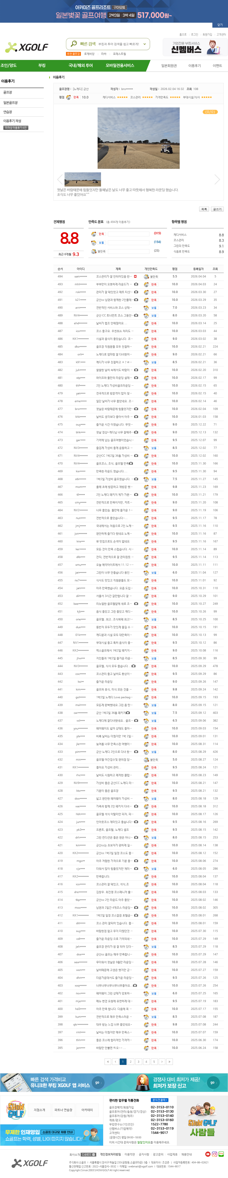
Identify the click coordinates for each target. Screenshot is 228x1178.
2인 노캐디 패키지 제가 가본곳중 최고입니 (121, 495)
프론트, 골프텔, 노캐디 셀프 (112, 830)
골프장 (22, 92)
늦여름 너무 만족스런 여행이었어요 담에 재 (121, 744)
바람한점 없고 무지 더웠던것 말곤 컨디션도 (121, 931)
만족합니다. (103, 876)
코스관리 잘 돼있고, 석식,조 (112, 884)
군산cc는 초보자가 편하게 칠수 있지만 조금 (121, 845)
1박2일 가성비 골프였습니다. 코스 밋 (118, 479)
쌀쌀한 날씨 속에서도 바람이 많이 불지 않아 (121, 370)
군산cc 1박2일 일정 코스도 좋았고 (116, 853)
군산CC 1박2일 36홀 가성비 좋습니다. (119, 456)
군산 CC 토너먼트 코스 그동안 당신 (116, 315)
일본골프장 (22, 103)
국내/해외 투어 (81, 66)
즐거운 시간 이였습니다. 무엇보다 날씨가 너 (122, 424)
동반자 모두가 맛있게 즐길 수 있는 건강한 (120, 627)
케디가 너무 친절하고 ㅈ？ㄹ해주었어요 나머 (122, 362)
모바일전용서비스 (120, 66)
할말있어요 (143, 1142)
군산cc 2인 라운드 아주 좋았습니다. (117, 900)
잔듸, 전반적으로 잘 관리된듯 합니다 (117, 557)
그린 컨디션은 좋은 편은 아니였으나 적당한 (121, 837)
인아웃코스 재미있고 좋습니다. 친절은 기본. (122, 822)
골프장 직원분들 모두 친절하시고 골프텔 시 (121, 347)
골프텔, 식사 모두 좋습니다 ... (114, 666)
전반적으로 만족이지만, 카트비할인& (118, 502)
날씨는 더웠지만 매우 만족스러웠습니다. (120, 1032)
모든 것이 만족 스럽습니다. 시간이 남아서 (120, 549)
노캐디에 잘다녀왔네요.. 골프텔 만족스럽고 (121, 721)
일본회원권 (169, 66)
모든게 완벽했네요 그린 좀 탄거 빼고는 (118, 705)
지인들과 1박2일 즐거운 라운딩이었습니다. (121, 658)
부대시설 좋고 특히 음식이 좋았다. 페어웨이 (122, 643)
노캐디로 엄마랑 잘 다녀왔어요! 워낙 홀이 (120, 354)
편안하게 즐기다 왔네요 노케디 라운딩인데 (121, 534)
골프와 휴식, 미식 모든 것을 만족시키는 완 (121, 689)
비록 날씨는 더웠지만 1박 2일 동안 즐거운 (120, 736)
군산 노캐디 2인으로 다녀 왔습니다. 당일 (120, 752)
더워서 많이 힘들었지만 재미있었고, (117, 869)
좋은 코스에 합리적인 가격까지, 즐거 (117, 1040)
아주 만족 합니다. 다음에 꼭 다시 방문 (118, 1009)
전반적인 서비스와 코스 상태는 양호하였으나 (122, 308)
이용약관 (130, 1154)
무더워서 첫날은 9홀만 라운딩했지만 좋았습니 (123, 962)
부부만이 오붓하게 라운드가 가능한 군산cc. (121, 284)
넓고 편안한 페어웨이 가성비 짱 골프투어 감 (121, 798)
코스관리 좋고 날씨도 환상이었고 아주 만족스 (122, 674)
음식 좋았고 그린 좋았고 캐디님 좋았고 (118, 611)
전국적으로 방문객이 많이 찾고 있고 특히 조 (121, 393)
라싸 (103, 54)
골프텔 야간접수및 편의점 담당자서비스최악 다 (123, 759)
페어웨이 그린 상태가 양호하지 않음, (117, 993)
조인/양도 (8, 66)
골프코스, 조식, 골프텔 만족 (112, 463)
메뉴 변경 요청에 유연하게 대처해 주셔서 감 (121, 1001)
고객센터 (221, 34)
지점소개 (39, 1110)
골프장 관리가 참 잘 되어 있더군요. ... (118, 946)
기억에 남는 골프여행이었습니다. (115, 440)
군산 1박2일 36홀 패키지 (111, 713)
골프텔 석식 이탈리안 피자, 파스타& (117, 814)
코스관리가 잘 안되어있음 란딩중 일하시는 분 (122, 276)
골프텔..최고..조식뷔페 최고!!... (115, 619)
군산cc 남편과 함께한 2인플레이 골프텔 (119, 300)
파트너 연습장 (63, 1110)
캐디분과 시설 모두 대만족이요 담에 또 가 (120, 635)
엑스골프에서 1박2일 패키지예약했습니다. (121, 650)
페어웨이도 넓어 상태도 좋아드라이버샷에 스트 (123, 728)
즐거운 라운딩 (104, 682)
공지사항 (144, 1154)
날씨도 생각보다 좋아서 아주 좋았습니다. (120, 417)
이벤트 (217, 66)
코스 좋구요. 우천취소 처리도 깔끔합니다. (120, 331)
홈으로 (183, 34)
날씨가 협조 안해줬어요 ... (111, 323)
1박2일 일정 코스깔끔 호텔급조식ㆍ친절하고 (122, 915)
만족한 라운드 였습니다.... (111, 471)
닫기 (220, 25)
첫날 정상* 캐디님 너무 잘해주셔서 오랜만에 (122, 432)
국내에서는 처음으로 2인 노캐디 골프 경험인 (122, 526)
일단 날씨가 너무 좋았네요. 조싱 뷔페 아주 (121, 401)
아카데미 (87, 1110)
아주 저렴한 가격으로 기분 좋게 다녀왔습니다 (122, 861)
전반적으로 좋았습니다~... (112, 518)
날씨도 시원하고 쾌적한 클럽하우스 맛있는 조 (122, 775)
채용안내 (186, 1154)
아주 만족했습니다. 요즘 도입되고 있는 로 (120, 588)
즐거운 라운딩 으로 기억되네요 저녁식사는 (121, 939)
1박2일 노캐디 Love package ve (116, 697)
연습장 (22, 112)
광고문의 (158, 1154)
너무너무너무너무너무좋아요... (114, 985)
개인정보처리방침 (110, 1154)
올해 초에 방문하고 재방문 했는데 (116, 487)
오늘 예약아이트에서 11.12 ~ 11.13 (118, 565)
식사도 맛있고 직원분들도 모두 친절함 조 (120, 580)
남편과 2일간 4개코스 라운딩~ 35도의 (118, 908)
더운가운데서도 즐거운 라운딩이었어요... (120, 978)
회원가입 (207, 34)
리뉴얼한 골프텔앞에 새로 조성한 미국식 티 (121, 604)
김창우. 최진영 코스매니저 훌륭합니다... (120, 892)
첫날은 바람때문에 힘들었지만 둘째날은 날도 (122, 409)
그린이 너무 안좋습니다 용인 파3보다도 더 (121, 572)
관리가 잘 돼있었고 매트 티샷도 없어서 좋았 (121, 292)
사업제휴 (172, 1154)
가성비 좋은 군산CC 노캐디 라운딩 (116, 783)
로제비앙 (89, 54)
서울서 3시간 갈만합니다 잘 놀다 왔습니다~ (122, 596)
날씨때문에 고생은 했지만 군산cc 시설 (118, 970)
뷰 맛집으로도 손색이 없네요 (113, 541)
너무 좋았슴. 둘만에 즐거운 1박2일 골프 (119, 510)
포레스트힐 (119, 54)
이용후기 (195, 66)
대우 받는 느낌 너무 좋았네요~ (114, 1024)
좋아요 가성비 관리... (108, 767)
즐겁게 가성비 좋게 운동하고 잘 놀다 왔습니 (121, 448)
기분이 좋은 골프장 (107, 791)
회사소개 (75, 1155)
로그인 (194, 34)
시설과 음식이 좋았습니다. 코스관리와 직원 (121, 339)
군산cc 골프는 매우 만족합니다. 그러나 (119, 954)
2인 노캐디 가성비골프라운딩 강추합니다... (121, 385)
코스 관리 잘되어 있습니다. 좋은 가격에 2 (120, 923)
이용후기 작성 (22, 121)
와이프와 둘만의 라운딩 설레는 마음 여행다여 (122, 378)
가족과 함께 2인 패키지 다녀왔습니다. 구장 (121, 806)
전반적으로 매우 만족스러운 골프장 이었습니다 (123, 1017)
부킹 (41, 66)
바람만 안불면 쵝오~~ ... (111, 1048)
